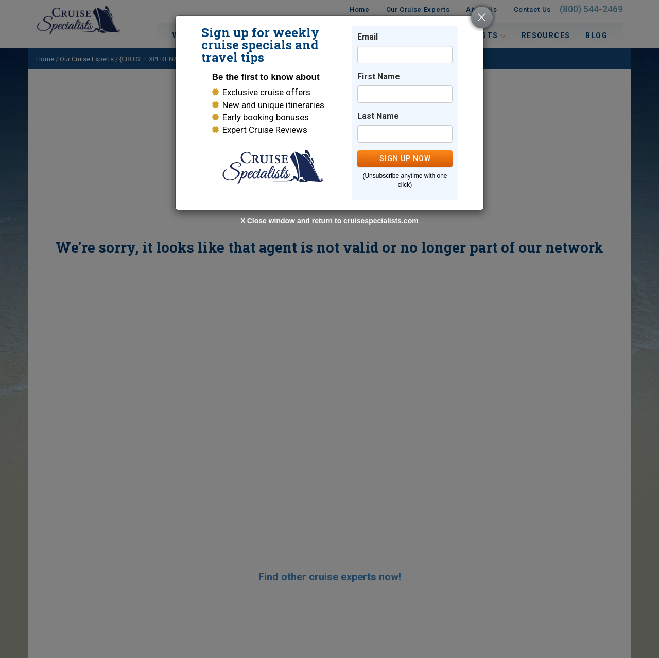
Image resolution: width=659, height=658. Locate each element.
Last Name (378, 116)
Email (367, 37)
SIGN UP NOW (405, 158)
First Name (378, 76)
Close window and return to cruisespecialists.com (333, 221)
